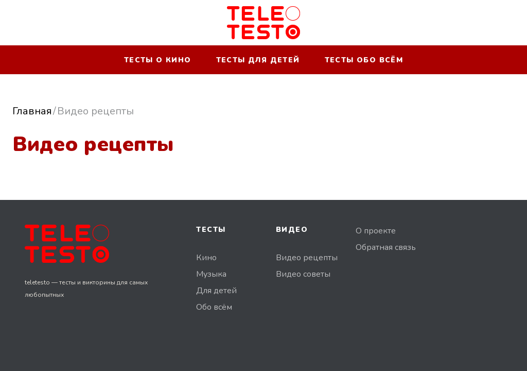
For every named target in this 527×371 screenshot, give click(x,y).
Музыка (211, 274)
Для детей (216, 290)
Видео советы (303, 274)
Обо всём (214, 307)
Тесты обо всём (364, 60)
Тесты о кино (157, 60)
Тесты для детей (258, 60)
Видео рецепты (307, 257)
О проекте (376, 231)
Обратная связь (386, 247)
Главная (32, 111)
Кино (206, 257)
